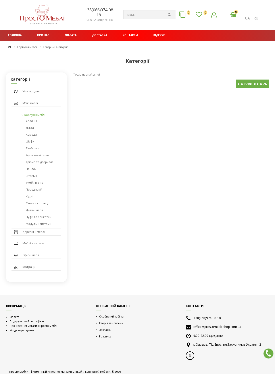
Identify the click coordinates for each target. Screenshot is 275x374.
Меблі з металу (33, 243)
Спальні (31, 121)
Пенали (31, 169)
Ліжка (30, 128)
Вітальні (31, 176)
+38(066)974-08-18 (99, 12)
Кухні (29, 196)
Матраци (29, 267)
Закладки (105, 329)
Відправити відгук (252, 84)
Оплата (71, 35)
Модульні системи (38, 224)
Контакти (130, 35)
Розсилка (105, 336)
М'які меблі (30, 103)
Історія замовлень (111, 323)
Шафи (30, 141)
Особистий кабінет (111, 316)
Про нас (43, 35)
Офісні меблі (31, 255)
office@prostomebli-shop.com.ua (217, 327)
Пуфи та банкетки (38, 217)
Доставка (99, 35)
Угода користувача (22, 330)
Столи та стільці (37, 203)
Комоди (31, 134)
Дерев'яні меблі (34, 232)
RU (256, 18)
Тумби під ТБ (34, 183)
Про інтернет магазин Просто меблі (33, 326)
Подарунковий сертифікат (27, 321)
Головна (15, 35)
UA (247, 18)
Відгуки (159, 35)
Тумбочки (33, 148)
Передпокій (34, 189)
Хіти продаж (31, 91)
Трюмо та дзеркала (40, 162)
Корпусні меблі (27, 47)
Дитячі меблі (35, 210)
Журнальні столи (38, 155)
